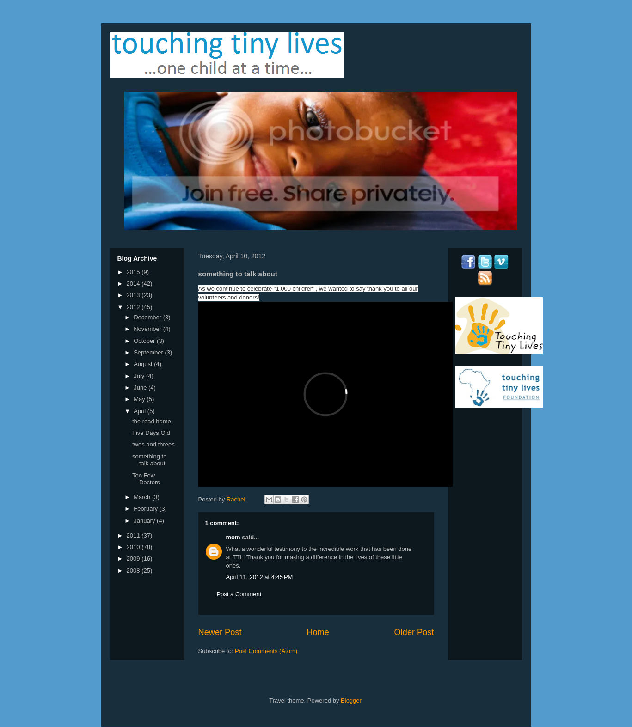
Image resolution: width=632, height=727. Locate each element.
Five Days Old (151, 432)
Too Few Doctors (146, 479)
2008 (134, 570)
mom (233, 537)
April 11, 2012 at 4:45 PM (259, 577)
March (143, 497)
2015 (134, 272)
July (140, 376)
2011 (134, 535)
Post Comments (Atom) (266, 651)
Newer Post (220, 632)
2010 (134, 547)
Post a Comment (239, 594)
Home (318, 632)
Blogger (351, 700)
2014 (134, 283)
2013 (134, 295)
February (147, 508)
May (140, 399)
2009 (134, 558)
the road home (151, 421)
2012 (134, 307)
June (141, 387)
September (149, 352)
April (140, 411)
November (148, 328)
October (145, 340)
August (144, 363)
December (148, 317)
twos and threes (153, 444)
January (145, 520)
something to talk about (149, 460)
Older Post (414, 632)
